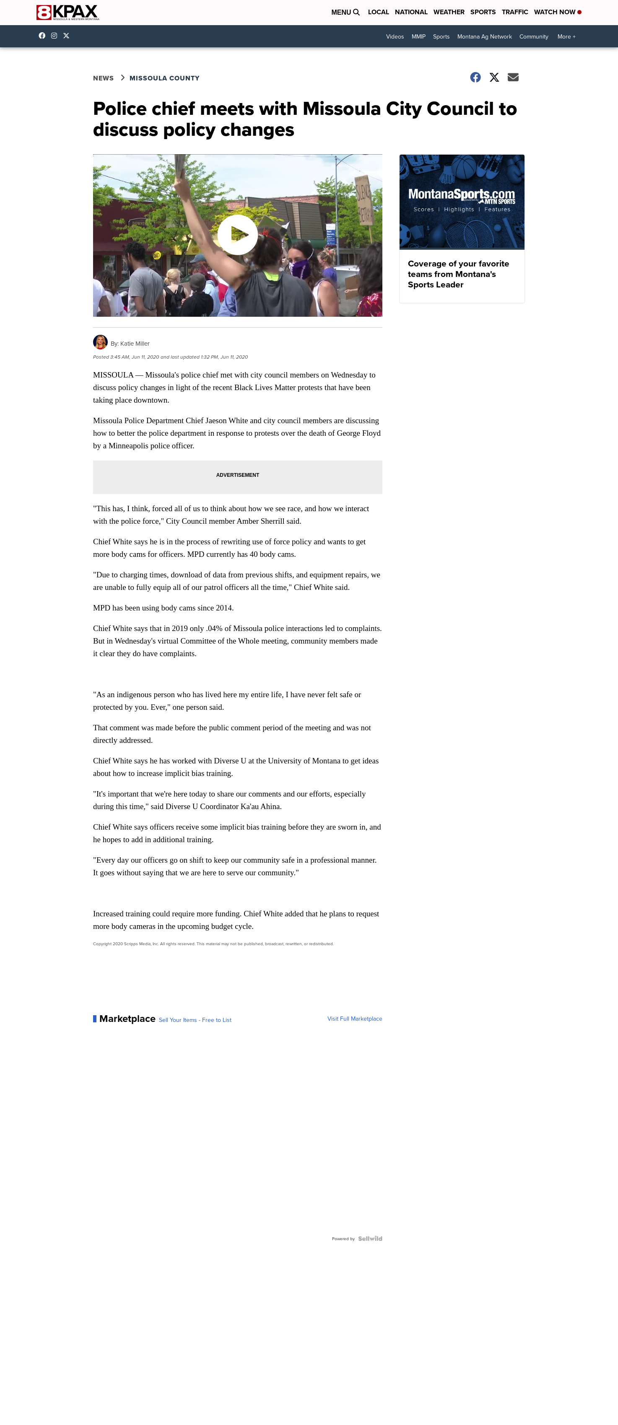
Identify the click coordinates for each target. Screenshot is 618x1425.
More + (567, 36)
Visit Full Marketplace (354, 1019)
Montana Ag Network (484, 36)
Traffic (515, 12)
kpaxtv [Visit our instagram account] (56, 35)
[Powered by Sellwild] (370, 1238)
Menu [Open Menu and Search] (345, 12)
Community (533, 36)
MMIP (419, 36)
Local (378, 12)
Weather (449, 12)
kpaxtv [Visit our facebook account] (44, 35)
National (411, 12)
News (103, 78)
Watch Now (558, 12)
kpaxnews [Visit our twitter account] (68, 35)
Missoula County (165, 78)
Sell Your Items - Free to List (195, 1020)
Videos (395, 36)
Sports (483, 12)
